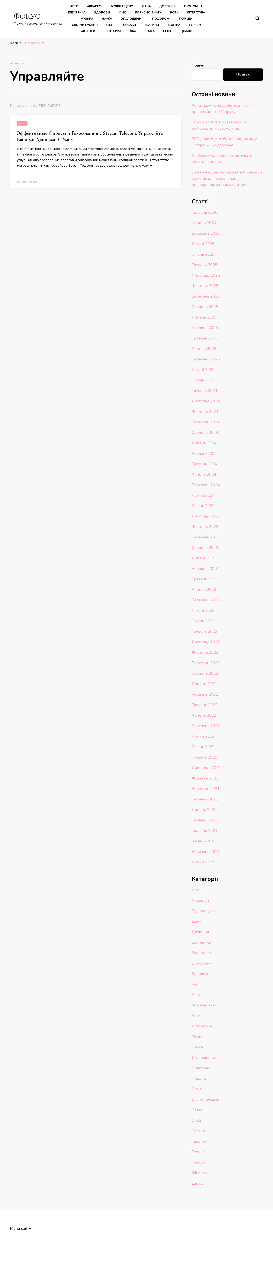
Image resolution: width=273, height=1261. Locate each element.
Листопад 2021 (206, 767)
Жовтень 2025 (205, 285)
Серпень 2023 (205, 547)
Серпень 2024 (205, 432)
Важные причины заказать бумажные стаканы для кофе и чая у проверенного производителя (227, 178)
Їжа (133, 31)
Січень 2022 (203, 746)
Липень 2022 (204, 683)
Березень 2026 (206, 233)
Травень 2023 (205, 579)
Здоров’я (102, 12)
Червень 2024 (205, 453)
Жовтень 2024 (205, 411)
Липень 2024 (204, 443)
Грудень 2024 (204, 390)
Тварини (151, 25)
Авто (74, 6)
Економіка (193, 6)
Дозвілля (167, 6)
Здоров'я (200, 973)
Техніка (173, 25)
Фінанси (88, 31)
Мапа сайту (20, 1228)
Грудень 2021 (204, 757)
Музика (87, 19)
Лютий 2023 (203, 610)
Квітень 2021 (204, 841)
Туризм (195, 25)
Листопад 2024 (206, 401)
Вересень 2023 (206, 537)
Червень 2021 (205, 820)
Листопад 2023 (206, 516)
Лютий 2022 (203, 736)
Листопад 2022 (206, 642)
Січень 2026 (203, 254)
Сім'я (196, 1120)
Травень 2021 (205, 830)
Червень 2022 (205, 694)
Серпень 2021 (205, 799)
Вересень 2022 (206, 662)
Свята (150, 31)
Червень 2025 (205, 327)
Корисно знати (148, 12)
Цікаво (186, 31)
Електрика (77, 12)
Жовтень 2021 (205, 778)
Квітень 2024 (204, 474)
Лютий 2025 (203, 369)
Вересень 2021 (206, 788)
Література (196, 12)
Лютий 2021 (203, 862)
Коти (174, 12)
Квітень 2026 (204, 222)
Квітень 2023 (204, 589)
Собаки (129, 25)
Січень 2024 (203, 505)
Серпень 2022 (205, 673)
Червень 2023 (205, 568)
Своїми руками (85, 25)
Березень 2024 (206, 485)
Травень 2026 (205, 212)
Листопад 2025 (206, 275)
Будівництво (122, 6)
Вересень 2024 (206, 422)
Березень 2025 (206, 359)
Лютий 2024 (203, 495)
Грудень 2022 (204, 631)
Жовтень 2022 (205, 652)
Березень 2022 (206, 725)
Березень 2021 (206, 851)
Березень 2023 (206, 600)
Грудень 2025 (204, 264)
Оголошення (132, 19)
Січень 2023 (203, 621)
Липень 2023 (204, 558)
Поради (185, 19)
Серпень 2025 (205, 306)
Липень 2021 (204, 809)
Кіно (122, 12)
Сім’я (110, 25)
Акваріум (94, 6)
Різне (167, 31)
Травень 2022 (205, 704)
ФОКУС (27, 16)
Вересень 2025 (206, 296)
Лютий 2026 (203, 243)
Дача (146, 6)
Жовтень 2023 (205, 526)
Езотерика (112, 31)
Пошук (198, 65)
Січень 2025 (203, 380)
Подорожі (161, 19)
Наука (107, 19)
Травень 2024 (205, 464)
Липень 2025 (204, 317)
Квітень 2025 (204, 348)
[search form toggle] (257, 18)
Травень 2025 (205, 338)
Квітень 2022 (204, 715)
